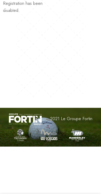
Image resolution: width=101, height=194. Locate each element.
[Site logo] (50, 8)
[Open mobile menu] (13, 8)
